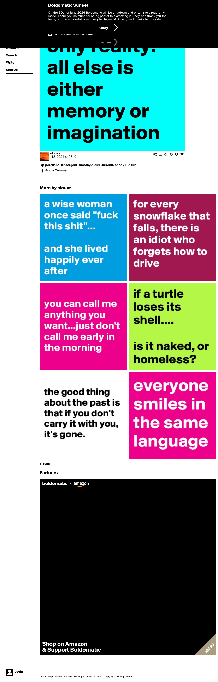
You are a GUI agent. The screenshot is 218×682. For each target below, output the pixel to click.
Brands (58, 676)
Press (90, 676)
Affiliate (68, 676)
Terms (129, 676)
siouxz (55, 153)
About (43, 676)
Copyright (110, 676)
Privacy (120, 676)
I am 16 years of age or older (73, 34)
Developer (79, 676)
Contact (98, 676)
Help (50, 676)
